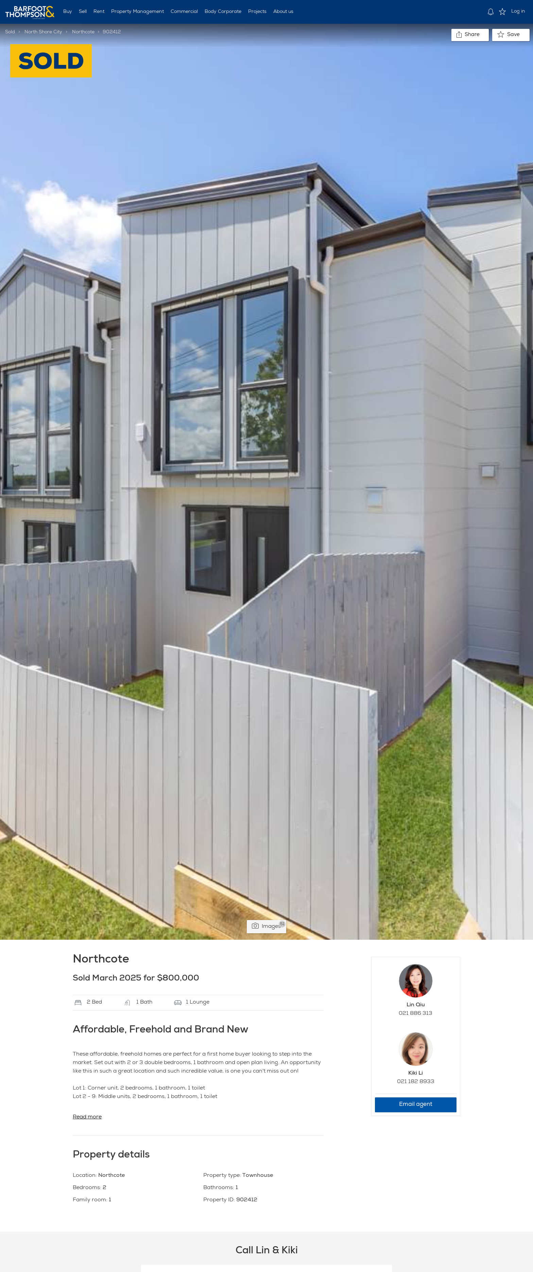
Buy (67, 12)
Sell (83, 12)
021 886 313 (415, 1014)
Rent (98, 12)
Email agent (415, 1105)
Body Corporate (223, 12)
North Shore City (43, 32)
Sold (10, 32)
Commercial (184, 12)
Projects (257, 12)
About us (283, 12)
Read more (87, 1117)
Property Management (137, 12)
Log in (518, 11)
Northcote (83, 32)
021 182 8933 (415, 1082)
